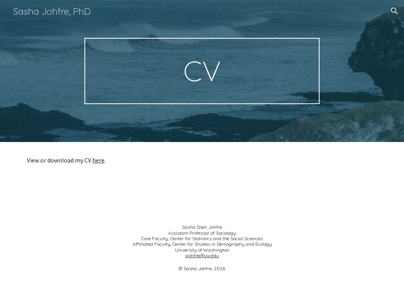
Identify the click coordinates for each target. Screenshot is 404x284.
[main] (201, 71)
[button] (394, 11)
